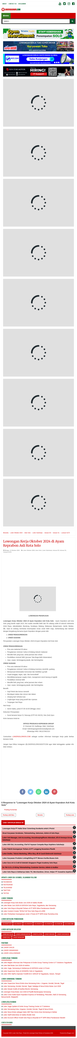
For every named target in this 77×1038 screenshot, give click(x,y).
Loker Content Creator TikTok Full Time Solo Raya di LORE (24, 911)
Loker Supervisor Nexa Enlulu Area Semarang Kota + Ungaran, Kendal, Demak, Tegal (33, 983)
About (4, 4)
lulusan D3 (56, 550)
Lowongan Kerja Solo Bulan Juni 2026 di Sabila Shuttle (22, 903)
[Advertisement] (38, 570)
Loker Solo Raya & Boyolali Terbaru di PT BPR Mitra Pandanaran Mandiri (29, 908)
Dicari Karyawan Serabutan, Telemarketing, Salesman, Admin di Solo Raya (31, 833)
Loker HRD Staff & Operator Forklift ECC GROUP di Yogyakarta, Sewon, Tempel (31, 974)
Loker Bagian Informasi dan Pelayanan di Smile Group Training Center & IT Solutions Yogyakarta (37, 962)
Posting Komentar (10, 810)
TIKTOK (6, 893)
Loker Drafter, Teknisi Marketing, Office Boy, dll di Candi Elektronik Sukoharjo (32, 854)
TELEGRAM (7, 887)
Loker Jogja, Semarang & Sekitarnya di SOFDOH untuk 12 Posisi (26, 968)
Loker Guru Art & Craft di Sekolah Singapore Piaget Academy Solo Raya (30, 863)
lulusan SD (58, 923)
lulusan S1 (63, 550)
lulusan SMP (69, 923)
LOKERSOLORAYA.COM (21, 736)
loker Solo (38, 550)
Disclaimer (22, 4)
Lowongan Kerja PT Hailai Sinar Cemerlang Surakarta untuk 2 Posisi (28, 828)
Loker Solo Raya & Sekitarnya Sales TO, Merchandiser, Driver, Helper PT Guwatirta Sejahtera (38, 872)
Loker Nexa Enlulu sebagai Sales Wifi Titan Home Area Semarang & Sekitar (30, 1012)
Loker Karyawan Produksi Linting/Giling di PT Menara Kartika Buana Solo (30, 858)
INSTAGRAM (8, 885)
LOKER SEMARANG (10, 950)
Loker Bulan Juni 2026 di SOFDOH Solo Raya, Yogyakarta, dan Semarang (29, 905)
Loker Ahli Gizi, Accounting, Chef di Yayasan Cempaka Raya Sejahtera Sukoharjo (33, 844)
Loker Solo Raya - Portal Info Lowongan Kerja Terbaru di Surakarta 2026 (33, 1033)
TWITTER (6, 890)
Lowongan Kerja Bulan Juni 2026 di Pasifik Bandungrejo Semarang (27, 992)
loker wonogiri (18, 937)
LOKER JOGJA (8, 947)
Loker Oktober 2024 (29, 550)
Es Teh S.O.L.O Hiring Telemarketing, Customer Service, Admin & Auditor (30, 867)
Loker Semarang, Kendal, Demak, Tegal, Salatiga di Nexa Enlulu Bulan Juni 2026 (32, 986)
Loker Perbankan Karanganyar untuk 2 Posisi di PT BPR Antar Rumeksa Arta (30, 914)
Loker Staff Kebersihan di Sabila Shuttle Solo (19, 1015)
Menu (6, 16)
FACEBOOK (7, 882)
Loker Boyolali (7, 934)
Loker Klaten (37, 934)
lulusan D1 (18, 923)
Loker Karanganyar (23, 934)
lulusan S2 (48, 923)
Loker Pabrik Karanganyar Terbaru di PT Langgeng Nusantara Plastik (29, 849)
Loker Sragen (49, 934)
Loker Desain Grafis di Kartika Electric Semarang (20, 989)
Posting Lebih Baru (8, 815)
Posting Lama (70, 815)
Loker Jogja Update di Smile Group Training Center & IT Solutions (26, 1006)
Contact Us (12, 4)
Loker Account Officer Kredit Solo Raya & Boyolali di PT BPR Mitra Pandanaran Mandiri (34, 1018)
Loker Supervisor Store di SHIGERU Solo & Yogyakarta (22, 971)
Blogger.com (70, 1033)
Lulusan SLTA (7, 552)
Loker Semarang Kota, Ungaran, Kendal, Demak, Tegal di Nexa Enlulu (28, 1009)
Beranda (40, 815)
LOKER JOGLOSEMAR (11, 953)
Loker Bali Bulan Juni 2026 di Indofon (16, 965)
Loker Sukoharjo (47, 550)
